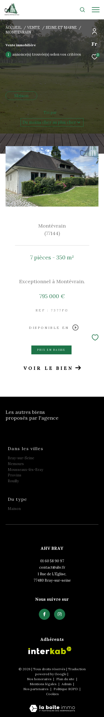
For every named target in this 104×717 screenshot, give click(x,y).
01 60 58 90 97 (52, 561)
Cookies (52, 694)
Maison (21, 95)
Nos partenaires (36, 689)
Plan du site (65, 679)
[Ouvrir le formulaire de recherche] (82, 10)
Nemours (16, 463)
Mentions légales (43, 684)
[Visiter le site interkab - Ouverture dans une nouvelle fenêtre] (50, 650)
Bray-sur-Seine (21, 458)
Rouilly (13, 481)
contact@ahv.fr (52, 567)
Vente (33, 27)
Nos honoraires (39, 679)
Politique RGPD (66, 689)
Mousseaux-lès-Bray (25, 469)
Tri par (50, 112)
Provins (14, 475)
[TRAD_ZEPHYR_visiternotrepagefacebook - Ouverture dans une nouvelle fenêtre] (44, 614)
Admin (67, 684)
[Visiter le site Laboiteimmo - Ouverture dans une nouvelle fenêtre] (52, 705)
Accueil (14, 27)
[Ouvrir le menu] (95, 9)
